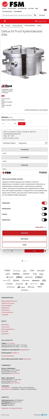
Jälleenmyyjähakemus (7, 329)
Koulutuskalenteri (6, 305)
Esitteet (31, 8)
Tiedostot (22, 143)
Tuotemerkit (18, 11)
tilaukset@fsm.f (25, 350)
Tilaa (21, 123)
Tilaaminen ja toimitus (8, 303)
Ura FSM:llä (4, 331)
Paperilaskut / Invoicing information (11, 408)
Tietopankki (4, 314)
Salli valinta (24, 239)
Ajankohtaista (5, 308)
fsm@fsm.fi (15, 353)
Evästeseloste (5, 310)
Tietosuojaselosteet (7, 312)
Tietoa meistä (5, 327)
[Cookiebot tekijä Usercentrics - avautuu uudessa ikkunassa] (39, 173)
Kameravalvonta (18, 25)
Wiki (36, 8)
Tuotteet (8, 25)
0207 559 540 (16, 383)
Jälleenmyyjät (22, 8)
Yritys (4, 8)
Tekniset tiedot (9, 143)
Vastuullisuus (5, 334)
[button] (22, 261)
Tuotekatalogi (7, 11)
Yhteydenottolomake (7, 356)
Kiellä (24, 245)
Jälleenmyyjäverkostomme (9, 301)
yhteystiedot (27, 359)
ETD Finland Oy (5, 387)
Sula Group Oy (5, 389)
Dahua (39, 25)
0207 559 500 (11, 343)
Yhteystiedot (12, 8)
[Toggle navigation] (5, 21)
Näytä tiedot (39, 227)
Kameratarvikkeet (30, 25)
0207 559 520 (16, 373)
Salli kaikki (24, 233)
